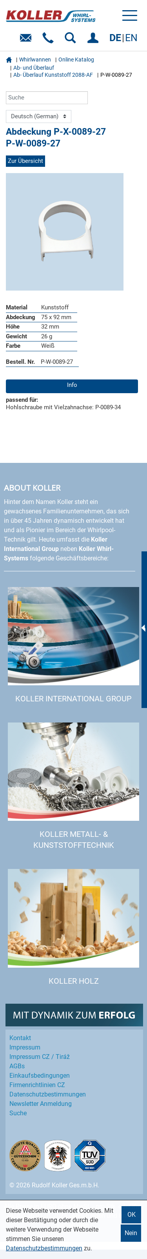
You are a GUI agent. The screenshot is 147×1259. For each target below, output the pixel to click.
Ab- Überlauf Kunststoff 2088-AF (53, 75)
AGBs (17, 1066)
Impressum (24, 1047)
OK (131, 1214)
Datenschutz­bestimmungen (47, 1094)
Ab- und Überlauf (33, 68)
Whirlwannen (35, 59)
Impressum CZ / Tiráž (39, 1056)
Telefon (49, 40)
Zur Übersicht (25, 160)
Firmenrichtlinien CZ (37, 1085)
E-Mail (27, 40)
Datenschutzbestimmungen (44, 1248)
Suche (18, 1113)
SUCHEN (72, 40)
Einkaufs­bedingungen (39, 1075)
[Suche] (47, 97)
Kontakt (20, 1038)
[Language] (38, 116)
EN (131, 37)
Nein (131, 1233)
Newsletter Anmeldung (40, 1103)
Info (72, 384)
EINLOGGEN (94, 40)
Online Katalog (76, 59)
